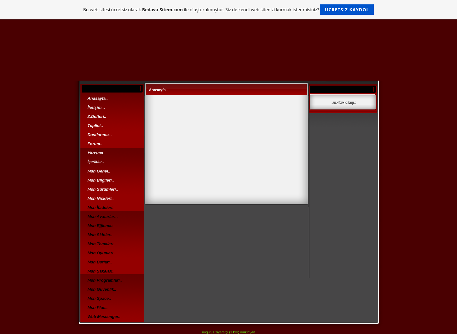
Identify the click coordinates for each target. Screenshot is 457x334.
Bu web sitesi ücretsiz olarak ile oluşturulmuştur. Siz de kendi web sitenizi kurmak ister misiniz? (228, 9)
